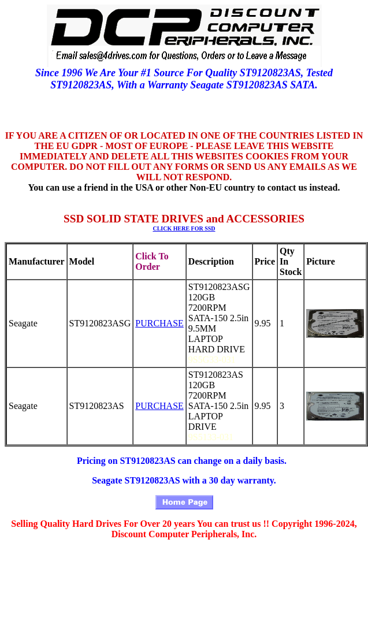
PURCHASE (159, 323)
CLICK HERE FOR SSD (184, 228)
